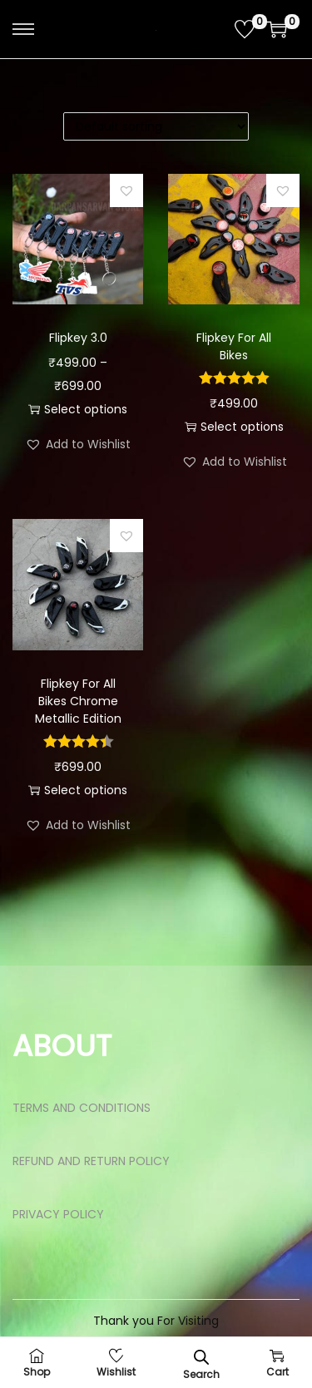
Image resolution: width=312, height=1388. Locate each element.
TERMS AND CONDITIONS (81, 1107)
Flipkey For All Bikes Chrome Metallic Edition (78, 701)
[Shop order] (156, 126)
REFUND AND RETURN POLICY (91, 1161)
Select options (77, 409)
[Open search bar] (201, 1357)
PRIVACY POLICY (58, 1214)
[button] (126, 190)
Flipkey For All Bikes (233, 346)
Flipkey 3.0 (78, 337)
